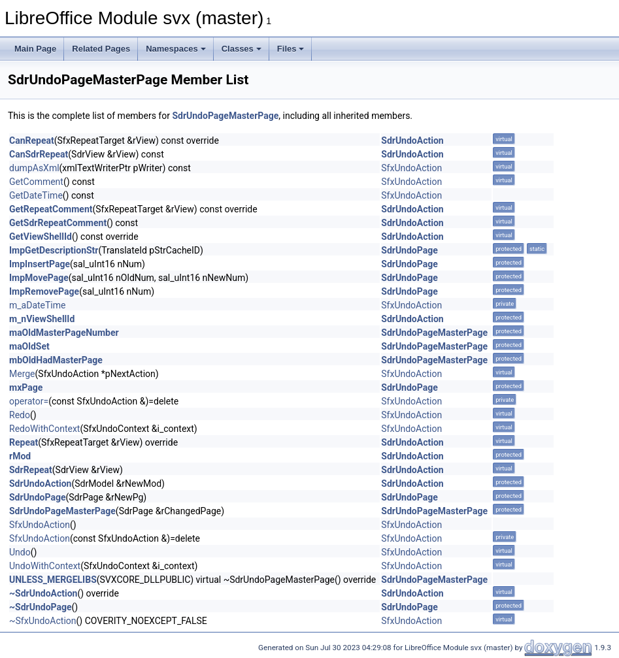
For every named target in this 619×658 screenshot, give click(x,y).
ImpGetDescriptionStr (53, 250)
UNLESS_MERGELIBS (53, 579)
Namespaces (176, 49)
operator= (28, 401)
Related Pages (101, 49)
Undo (20, 552)
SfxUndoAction (411, 168)
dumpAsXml (34, 168)
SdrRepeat (30, 470)
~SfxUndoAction (42, 621)
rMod (20, 456)
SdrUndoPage (409, 250)
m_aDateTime (37, 305)
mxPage (25, 387)
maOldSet (29, 346)
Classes (241, 49)
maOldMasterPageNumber (64, 332)
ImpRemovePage (44, 291)
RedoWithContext (44, 428)
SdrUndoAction (412, 140)
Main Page (35, 49)
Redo (19, 415)
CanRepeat (31, 140)
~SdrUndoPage (40, 607)
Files (291, 49)
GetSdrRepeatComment (58, 223)
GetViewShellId (40, 236)
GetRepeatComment (51, 209)
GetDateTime (36, 195)
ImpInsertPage (39, 264)
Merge (22, 374)
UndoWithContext (44, 566)
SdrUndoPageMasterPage (225, 115)
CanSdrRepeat (38, 154)
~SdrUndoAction (43, 593)
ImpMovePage (39, 277)
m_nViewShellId (42, 319)
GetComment (36, 181)
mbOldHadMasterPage (56, 360)
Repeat (23, 442)
